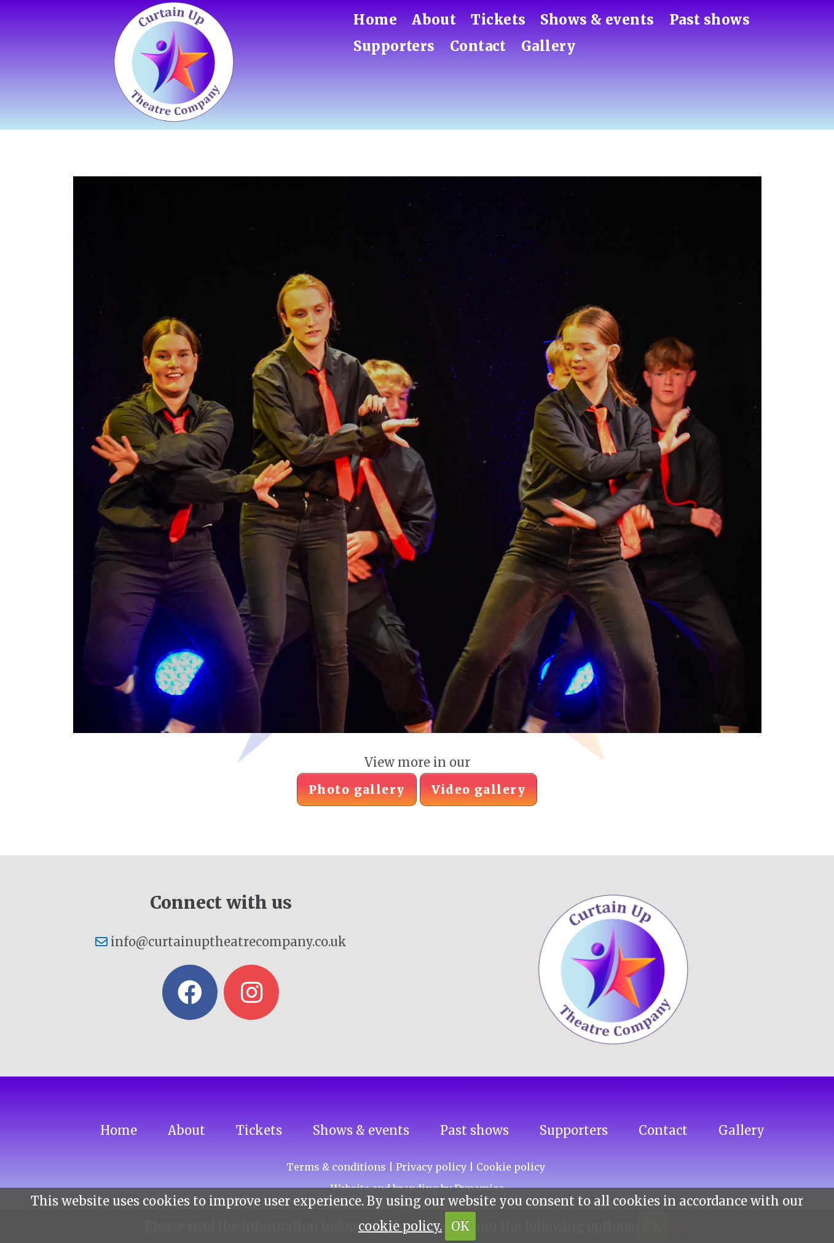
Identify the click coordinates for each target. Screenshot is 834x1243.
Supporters (394, 46)
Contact (478, 46)
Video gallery (478, 789)
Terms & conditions (336, 1167)
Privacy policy (431, 1167)
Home (375, 19)
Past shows (709, 19)
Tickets (498, 19)
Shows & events (597, 19)
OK (460, 1226)
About (434, 19)
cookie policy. (400, 1226)
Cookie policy (510, 1167)
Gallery (548, 46)
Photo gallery (357, 789)
